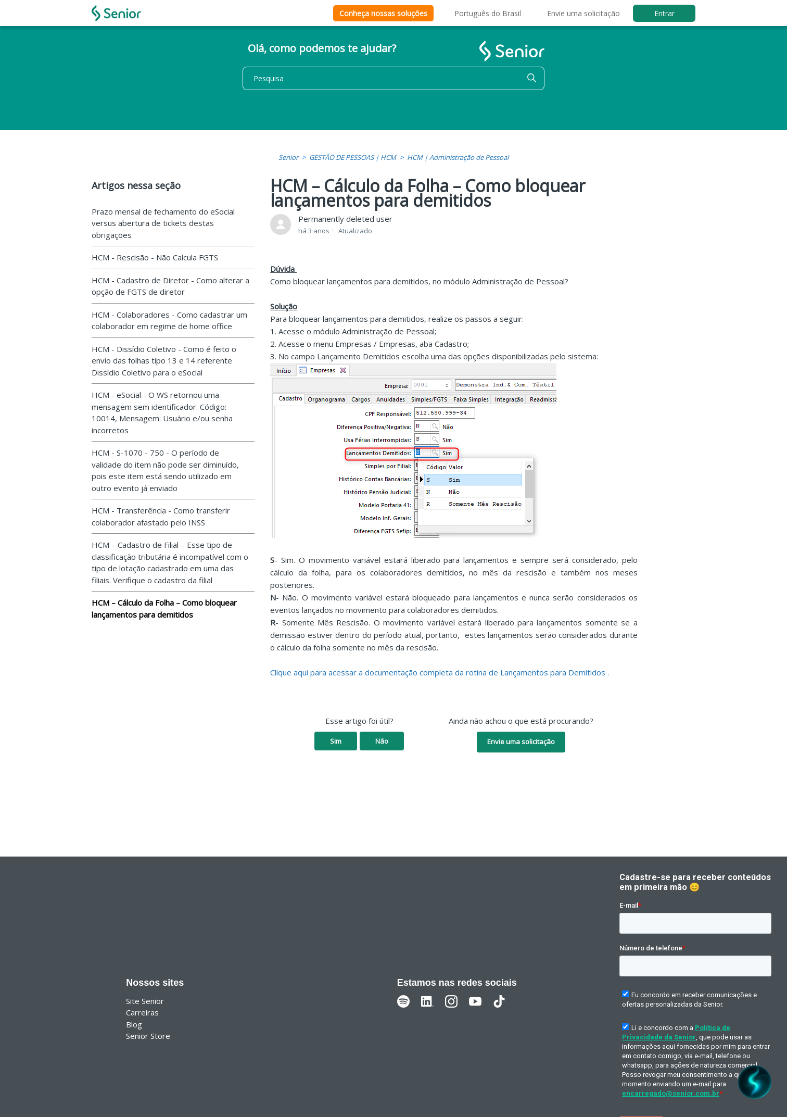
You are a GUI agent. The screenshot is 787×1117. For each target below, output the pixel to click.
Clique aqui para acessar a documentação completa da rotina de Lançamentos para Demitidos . (439, 672)
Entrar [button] (664, 13)
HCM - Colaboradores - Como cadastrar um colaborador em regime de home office (169, 320)
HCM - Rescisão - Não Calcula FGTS (155, 257)
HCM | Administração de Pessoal (458, 157)
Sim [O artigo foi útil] (335, 741)
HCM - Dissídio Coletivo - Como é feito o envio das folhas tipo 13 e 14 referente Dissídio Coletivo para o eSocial (164, 361)
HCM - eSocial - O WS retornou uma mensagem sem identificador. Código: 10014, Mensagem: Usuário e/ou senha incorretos (162, 412)
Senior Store (148, 1036)
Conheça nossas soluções (383, 13)
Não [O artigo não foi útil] (381, 741)
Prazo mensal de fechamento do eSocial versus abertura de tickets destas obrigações (163, 223)
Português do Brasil (487, 13)
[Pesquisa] (393, 78)
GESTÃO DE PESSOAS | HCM (352, 157)
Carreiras (142, 1012)
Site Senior (145, 1001)
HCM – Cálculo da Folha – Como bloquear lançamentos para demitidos (164, 608)
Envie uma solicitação (583, 13)
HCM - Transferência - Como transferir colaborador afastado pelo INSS (161, 516)
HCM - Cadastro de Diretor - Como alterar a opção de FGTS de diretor (170, 286)
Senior (288, 157)
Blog (134, 1024)
